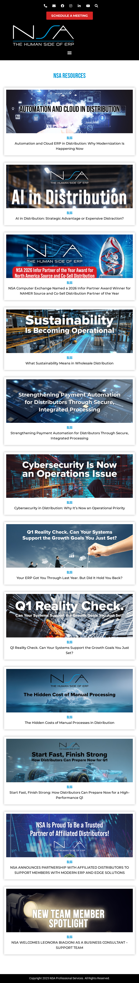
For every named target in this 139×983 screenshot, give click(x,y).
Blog (69, 138)
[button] (69, 52)
